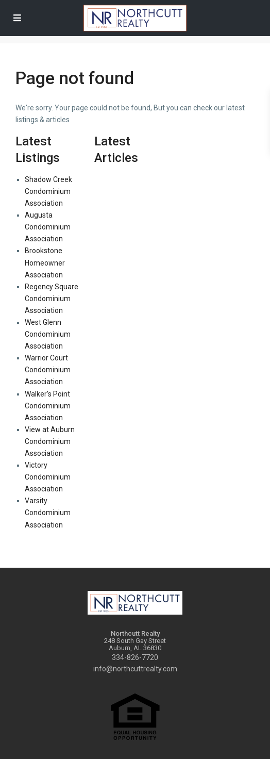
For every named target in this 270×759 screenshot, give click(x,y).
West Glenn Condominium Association (48, 334)
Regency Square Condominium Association (51, 299)
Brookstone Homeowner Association (45, 262)
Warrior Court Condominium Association (48, 370)
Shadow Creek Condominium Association (48, 191)
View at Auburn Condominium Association (50, 441)
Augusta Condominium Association (48, 227)
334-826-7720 (135, 657)
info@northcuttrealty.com (135, 669)
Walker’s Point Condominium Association (48, 406)
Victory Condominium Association (48, 477)
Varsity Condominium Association (48, 513)
